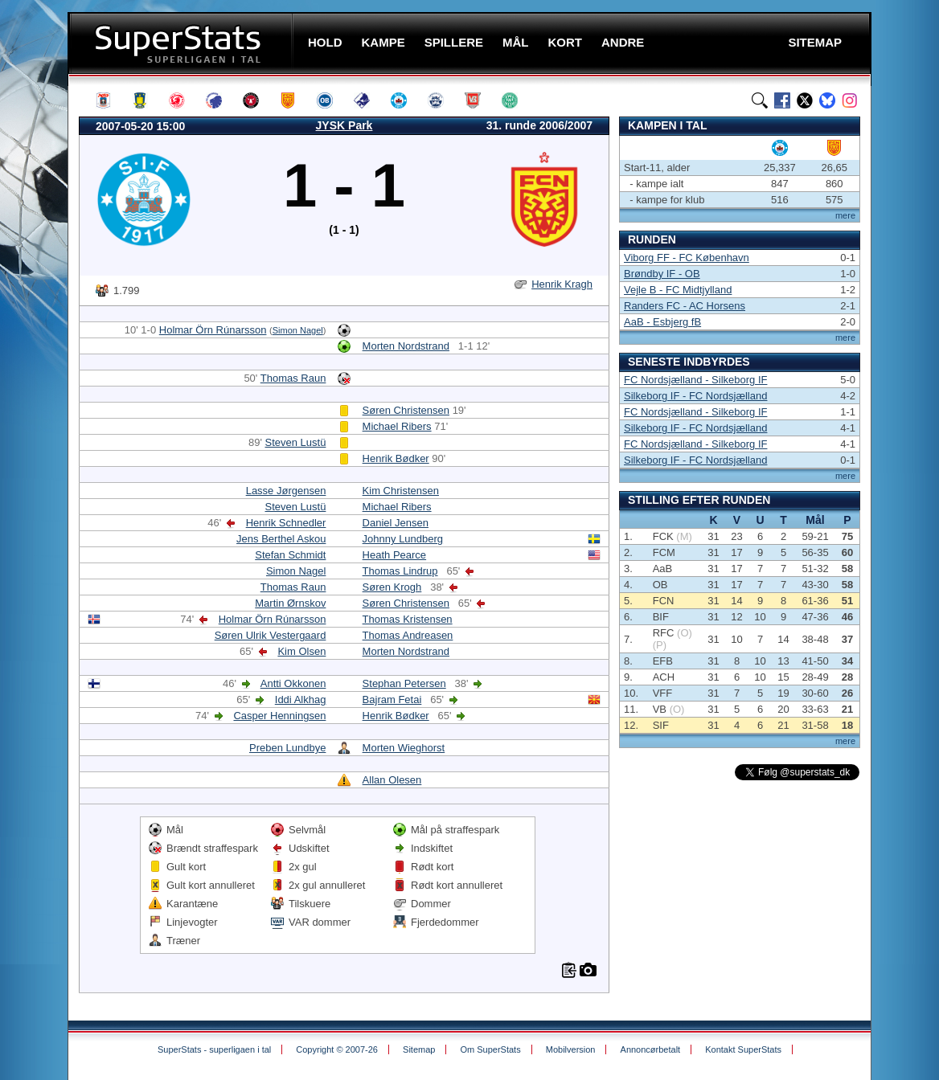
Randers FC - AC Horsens (684, 306)
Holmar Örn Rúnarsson (213, 330)
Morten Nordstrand (406, 346)
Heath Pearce (395, 555)
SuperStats (182, 43)
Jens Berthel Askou (281, 539)
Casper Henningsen (279, 716)
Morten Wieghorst (404, 748)
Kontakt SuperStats (743, 1049)
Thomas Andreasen (408, 635)
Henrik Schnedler (286, 523)
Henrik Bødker (396, 458)
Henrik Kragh (562, 284)
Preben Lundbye (287, 748)
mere (845, 215)
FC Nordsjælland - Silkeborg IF (695, 380)
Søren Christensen (406, 410)
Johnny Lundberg (403, 539)
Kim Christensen (401, 491)
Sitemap (419, 1049)
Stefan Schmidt (290, 555)
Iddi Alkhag (300, 699)
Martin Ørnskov (290, 603)
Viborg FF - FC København (686, 258)
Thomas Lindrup (400, 571)
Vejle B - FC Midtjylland (678, 290)
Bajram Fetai (392, 699)
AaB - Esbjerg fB (662, 322)
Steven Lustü (295, 442)
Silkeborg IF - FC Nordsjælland (695, 396)
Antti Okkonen (293, 683)
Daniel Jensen (395, 523)
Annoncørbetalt (651, 1049)
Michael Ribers (397, 426)
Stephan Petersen (404, 683)
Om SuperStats (490, 1049)
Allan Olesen (392, 780)
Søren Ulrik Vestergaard (270, 635)
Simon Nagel (298, 330)
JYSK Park (344, 125)
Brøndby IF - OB (662, 274)
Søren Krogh (392, 587)
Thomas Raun (293, 378)
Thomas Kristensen (408, 619)
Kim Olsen (301, 651)
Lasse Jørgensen (286, 491)
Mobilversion (571, 1049)
